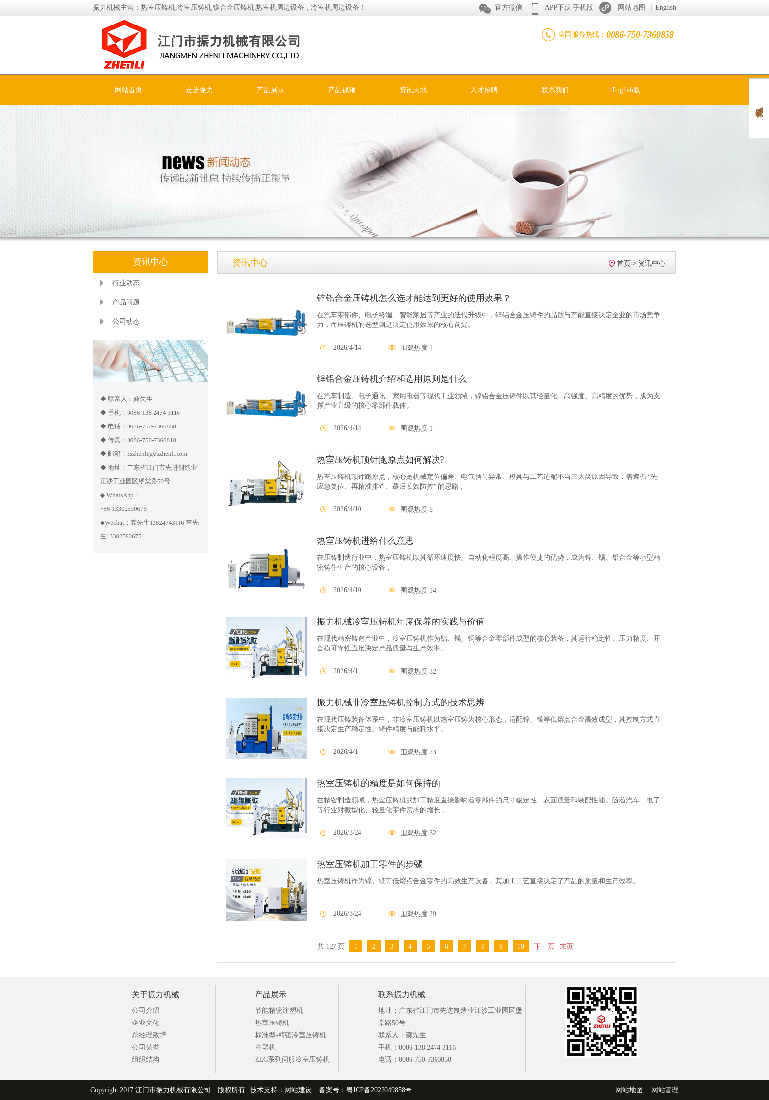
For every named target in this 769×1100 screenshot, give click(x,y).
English (665, 7)
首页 (624, 263)
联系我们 (555, 90)
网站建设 (298, 1090)
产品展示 (270, 90)
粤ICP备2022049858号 (379, 1090)
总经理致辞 (149, 1035)
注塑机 (265, 1047)
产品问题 (126, 302)
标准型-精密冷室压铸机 (290, 1035)
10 (520, 946)
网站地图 (631, 7)
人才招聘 (484, 90)
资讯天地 (413, 90)
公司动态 (126, 321)
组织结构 (145, 1059)
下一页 (544, 946)
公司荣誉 (145, 1047)
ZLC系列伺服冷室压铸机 (292, 1059)
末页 (566, 946)
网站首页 (128, 90)
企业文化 (145, 1022)
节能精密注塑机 (279, 1010)
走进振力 (199, 90)
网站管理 (665, 1090)
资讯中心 (652, 263)
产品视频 (342, 90)
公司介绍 (145, 1010)
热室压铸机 (272, 1022)
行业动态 (126, 283)
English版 (626, 90)
